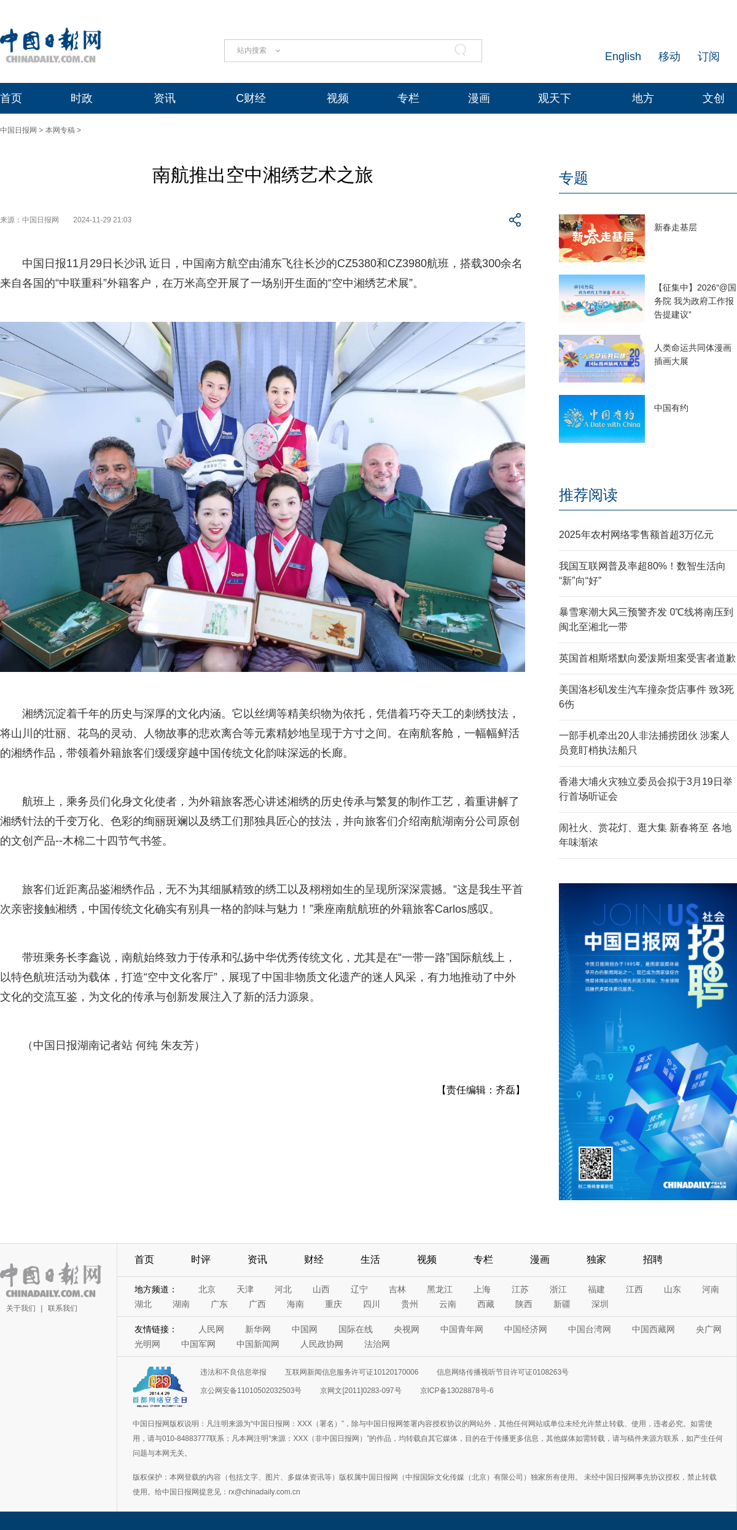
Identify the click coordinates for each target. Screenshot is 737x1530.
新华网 (258, 1329)
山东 (672, 1289)
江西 (634, 1289)
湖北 (143, 1304)
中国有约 (671, 408)
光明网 (147, 1344)
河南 (710, 1289)
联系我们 (62, 1308)
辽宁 (359, 1289)
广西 (257, 1304)
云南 (447, 1304)
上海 (482, 1289)
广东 (219, 1304)
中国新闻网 (257, 1344)
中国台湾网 (589, 1329)
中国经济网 (525, 1329)
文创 (714, 98)
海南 (295, 1304)
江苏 (520, 1289)
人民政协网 (321, 1344)
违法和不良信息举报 (233, 1372)
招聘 (653, 1259)
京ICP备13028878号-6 (457, 1390)
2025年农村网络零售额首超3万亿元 (636, 534)
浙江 (558, 1289)
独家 (596, 1259)
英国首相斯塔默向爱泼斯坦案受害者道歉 (647, 658)
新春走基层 (675, 227)
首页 (11, 98)
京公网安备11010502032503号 (251, 1390)
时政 (82, 98)
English (623, 56)
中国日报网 (18, 130)
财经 (314, 1259)
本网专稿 (60, 130)
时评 (201, 1259)
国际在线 (355, 1329)
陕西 (523, 1304)
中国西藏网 (653, 1329)
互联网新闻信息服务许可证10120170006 (351, 1372)
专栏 (408, 98)
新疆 (562, 1304)
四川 (371, 1304)
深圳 (600, 1304)
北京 (207, 1289)
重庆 (333, 1304)
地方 (643, 98)
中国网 (305, 1329)
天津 (245, 1289)
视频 (338, 98)
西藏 (485, 1304)
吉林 (397, 1289)
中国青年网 (461, 1329)
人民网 (211, 1329)
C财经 (251, 98)
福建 (596, 1289)
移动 (669, 56)
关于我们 (21, 1308)
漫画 (479, 98)
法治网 (377, 1344)
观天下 (554, 98)
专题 (573, 178)
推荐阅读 (588, 494)
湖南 (181, 1304)
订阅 (709, 56)
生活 (370, 1259)
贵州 (409, 1304)
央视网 (406, 1329)
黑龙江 (440, 1289)
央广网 (709, 1329)
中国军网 (198, 1344)
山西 (321, 1289)
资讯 (165, 98)
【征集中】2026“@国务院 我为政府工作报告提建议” (695, 301)
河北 (283, 1289)
